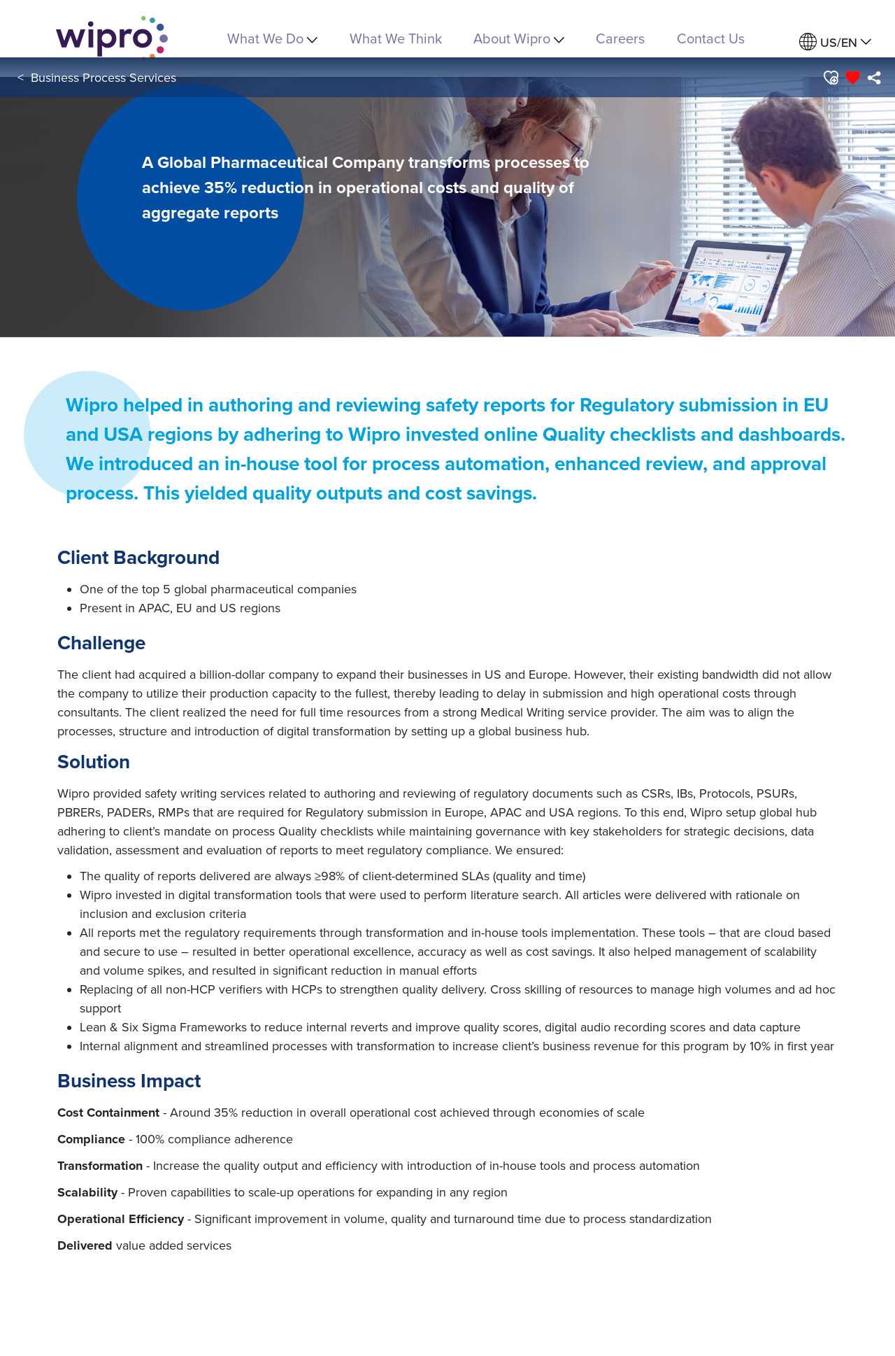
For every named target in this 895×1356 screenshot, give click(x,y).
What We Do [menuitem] (272, 38)
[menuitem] (835, 42)
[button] (830, 77)
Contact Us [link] (711, 38)
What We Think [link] (396, 38)
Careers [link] (620, 38)
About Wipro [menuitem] (518, 38)
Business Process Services (103, 77)
